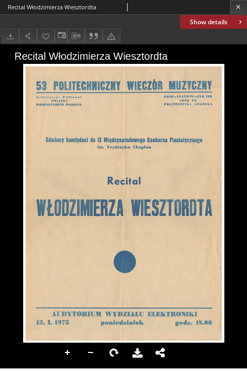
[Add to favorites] (46, 36)
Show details (217, 22)
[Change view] (61, 36)
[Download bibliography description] (76, 36)
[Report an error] (111, 36)
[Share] (28, 36)
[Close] (238, 7)
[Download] (10, 36)
